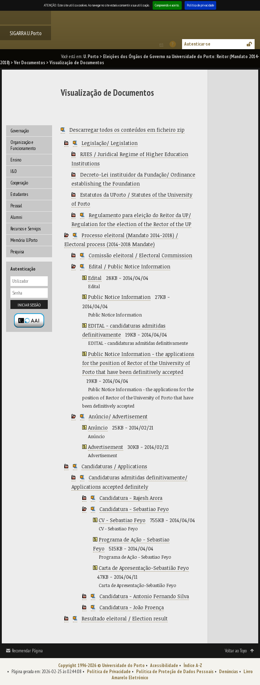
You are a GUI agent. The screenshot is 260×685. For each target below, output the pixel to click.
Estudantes (19, 194)
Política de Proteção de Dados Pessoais (175, 671)
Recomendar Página (27, 651)
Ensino (15, 160)
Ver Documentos (29, 63)
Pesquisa (17, 252)
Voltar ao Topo (236, 651)
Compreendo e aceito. (167, 5)
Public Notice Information (119, 297)
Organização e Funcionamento (23, 145)
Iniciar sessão (29, 305)
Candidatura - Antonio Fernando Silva (144, 596)
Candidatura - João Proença (131, 607)
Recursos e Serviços (25, 229)
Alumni (16, 217)
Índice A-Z (193, 665)
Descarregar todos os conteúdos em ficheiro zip (127, 129)
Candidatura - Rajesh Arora (130, 497)
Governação (19, 131)
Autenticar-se (197, 44)
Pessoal (16, 206)
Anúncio (98, 427)
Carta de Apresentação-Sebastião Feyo (144, 567)
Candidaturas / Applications (114, 466)
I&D (13, 171)
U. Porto (91, 56)
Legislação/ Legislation (110, 143)
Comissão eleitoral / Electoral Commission (140, 255)
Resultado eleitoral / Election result (125, 618)
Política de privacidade (200, 5)
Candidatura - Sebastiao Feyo (134, 509)
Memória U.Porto (23, 240)
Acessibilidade (164, 665)
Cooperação (19, 183)
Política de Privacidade (109, 671)
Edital (95, 278)
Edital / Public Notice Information (129, 266)
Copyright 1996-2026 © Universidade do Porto (101, 665)
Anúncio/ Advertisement (118, 416)
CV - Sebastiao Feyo (122, 520)
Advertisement (105, 447)
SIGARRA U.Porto (26, 33)
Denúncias (228, 671)
